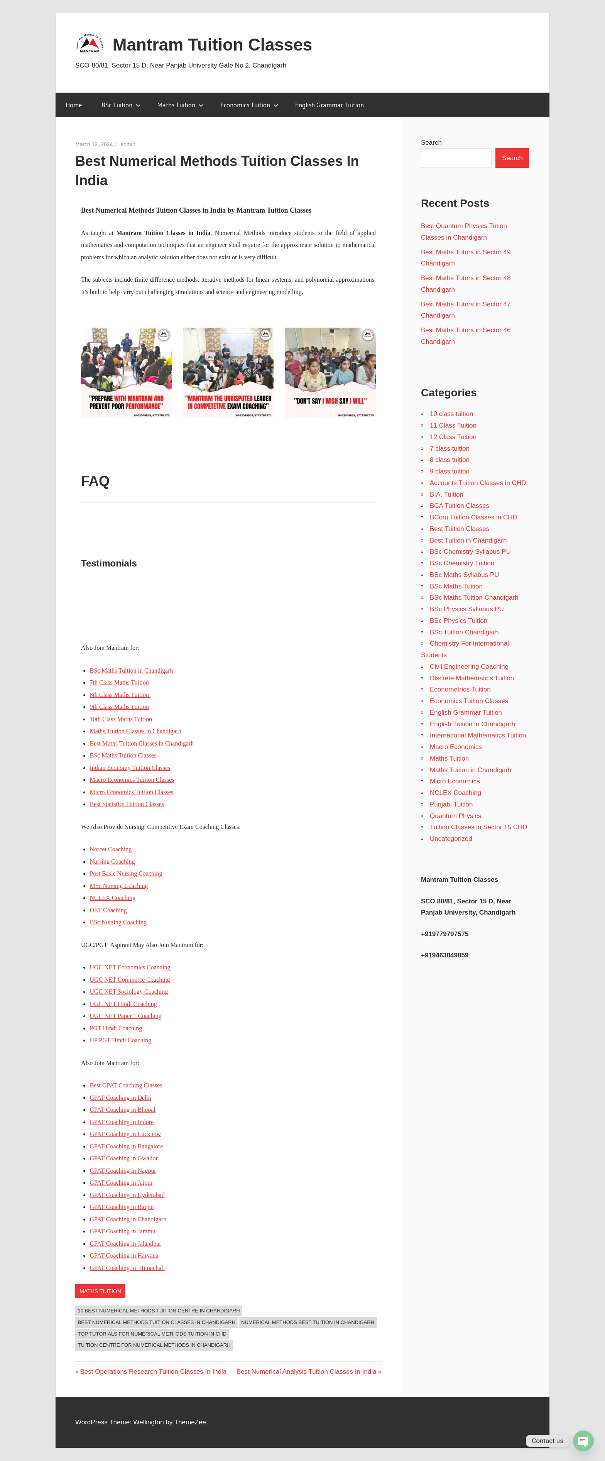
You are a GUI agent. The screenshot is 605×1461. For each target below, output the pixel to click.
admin (128, 144)
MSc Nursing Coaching (119, 886)
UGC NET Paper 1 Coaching (126, 1016)
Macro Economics (456, 747)
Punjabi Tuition (451, 804)
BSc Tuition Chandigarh (464, 632)
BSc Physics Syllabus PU (467, 609)
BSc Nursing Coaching (118, 922)
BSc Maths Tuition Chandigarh (474, 597)
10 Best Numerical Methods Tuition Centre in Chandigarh (159, 1311)
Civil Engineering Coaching (469, 666)
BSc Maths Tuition (456, 586)
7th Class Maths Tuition (119, 682)
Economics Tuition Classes (469, 701)
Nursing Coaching (112, 861)
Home (74, 105)
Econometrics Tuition (460, 689)
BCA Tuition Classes (459, 505)
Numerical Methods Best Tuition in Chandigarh (307, 1322)
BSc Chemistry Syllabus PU (470, 551)
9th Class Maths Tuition (119, 706)
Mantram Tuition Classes (213, 44)
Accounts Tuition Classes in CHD (478, 483)
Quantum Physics (455, 816)
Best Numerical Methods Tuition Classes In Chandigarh (157, 1322)
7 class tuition (450, 448)
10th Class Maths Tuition (121, 719)
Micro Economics (455, 781)
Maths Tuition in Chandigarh (471, 770)
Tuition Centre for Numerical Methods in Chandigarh (154, 1345)
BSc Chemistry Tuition (462, 563)
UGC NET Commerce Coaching (130, 979)
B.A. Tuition (446, 494)
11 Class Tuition (453, 425)
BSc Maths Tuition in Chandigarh (131, 670)
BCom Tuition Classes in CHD (473, 517)
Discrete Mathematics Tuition (472, 678)
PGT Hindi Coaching (116, 1028)
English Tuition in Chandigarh (472, 724)
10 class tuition (451, 414)
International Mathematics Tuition (478, 735)
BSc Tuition (121, 105)
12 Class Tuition (453, 437)
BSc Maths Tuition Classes (123, 755)
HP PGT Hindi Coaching (121, 1040)
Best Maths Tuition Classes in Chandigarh (142, 743)
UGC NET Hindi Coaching (123, 1004)
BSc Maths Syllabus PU (464, 574)
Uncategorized (451, 838)
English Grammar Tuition (329, 105)
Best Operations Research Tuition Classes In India (152, 1371)
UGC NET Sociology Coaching (129, 991)
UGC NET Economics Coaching (130, 967)
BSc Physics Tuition (458, 620)
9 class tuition (450, 471)
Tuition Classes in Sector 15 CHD (478, 827)
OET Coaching (108, 910)
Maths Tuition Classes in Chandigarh (135, 731)
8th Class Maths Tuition (120, 695)
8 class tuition (450, 459)
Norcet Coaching (111, 849)
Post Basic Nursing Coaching (126, 873)
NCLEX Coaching (113, 898)
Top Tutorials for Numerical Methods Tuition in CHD (152, 1334)
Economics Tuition (249, 105)
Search (431, 142)
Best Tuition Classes (459, 529)
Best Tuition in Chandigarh (468, 540)
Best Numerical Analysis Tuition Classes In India (307, 1371)
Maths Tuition (180, 105)
